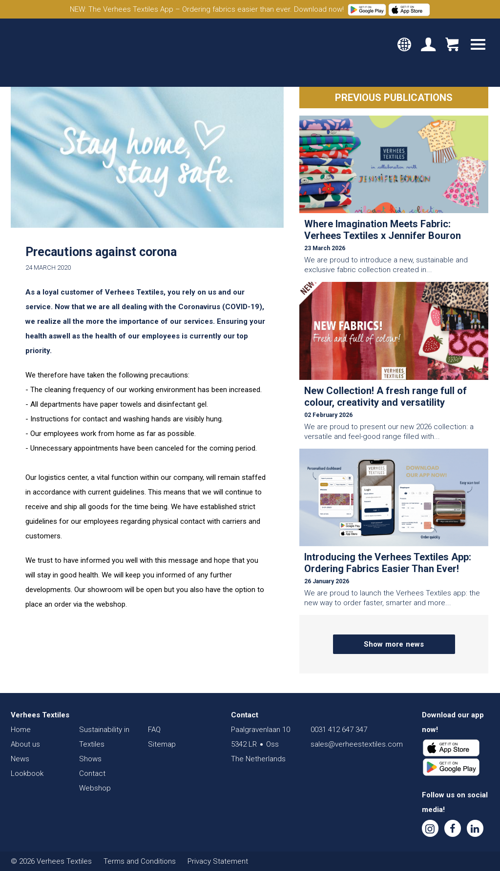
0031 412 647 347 (339, 729)
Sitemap (162, 744)
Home (21, 729)
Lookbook (27, 773)
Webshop (95, 788)
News (20, 758)
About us (25, 744)
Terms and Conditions (140, 861)
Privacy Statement (218, 861)
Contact (92, 773)
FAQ (154, 729)
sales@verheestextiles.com (357, 744)
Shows (90, 758)
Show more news (394, 644)
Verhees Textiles (52, 52)
